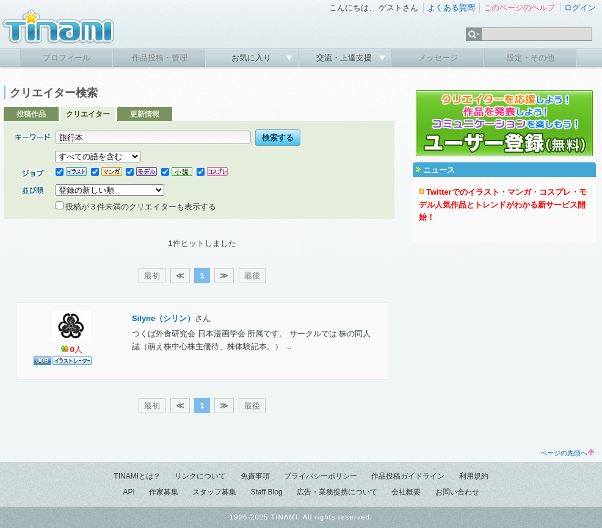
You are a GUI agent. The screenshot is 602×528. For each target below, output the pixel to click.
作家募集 (163, 492)
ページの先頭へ (567, 453)
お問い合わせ (457, 492)
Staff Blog (267, 492)
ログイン (580, 7)
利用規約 (473, 476)
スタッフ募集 (214, 492)
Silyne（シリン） (163, 318)
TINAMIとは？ (137, 476)
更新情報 (144, 114)
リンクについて (200, 476)
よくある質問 (451, 7)
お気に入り (252, 57)
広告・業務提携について (337, 492)
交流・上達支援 (345, 57)
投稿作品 (31, 114)
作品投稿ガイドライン (407, 476)
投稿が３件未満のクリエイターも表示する (136, 206)
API (128, 492)
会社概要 (406, 492)
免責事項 (255, 476)
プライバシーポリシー (320, 476)
